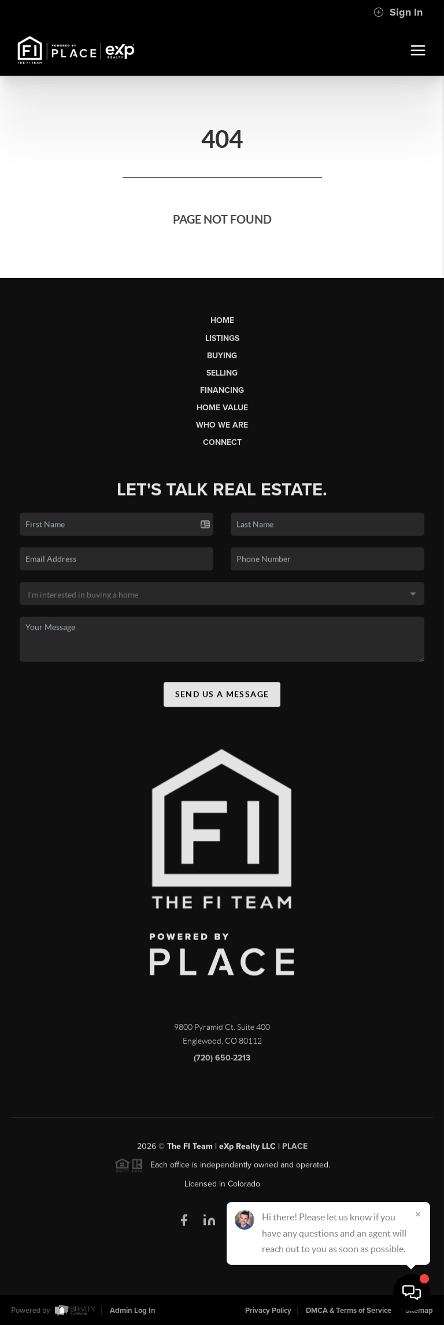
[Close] (418, 1214)
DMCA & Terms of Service (348, 1310)
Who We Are (222, 425)
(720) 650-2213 (222, 1062)
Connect (222, 442)
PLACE (295, 1151)
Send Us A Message (222, 698)
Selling (222, 373)
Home (222, 320)
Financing (222, 390)
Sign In (398, 12)
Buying (222, 356)
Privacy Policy (268, 1310)
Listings (222, 338)
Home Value (222, 408)
